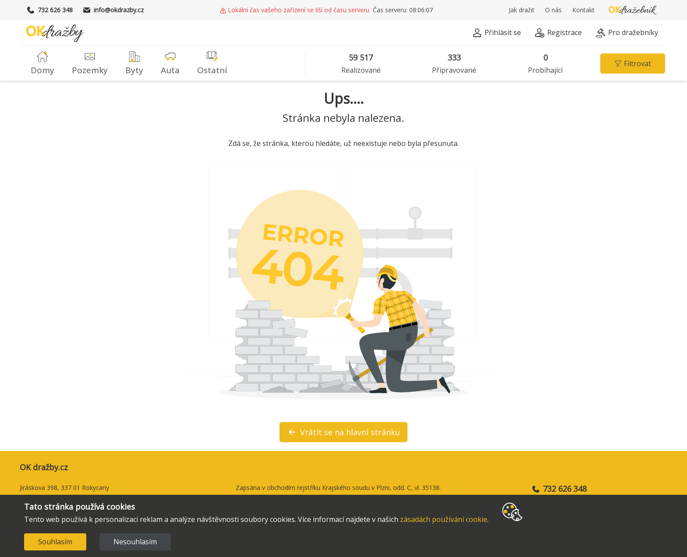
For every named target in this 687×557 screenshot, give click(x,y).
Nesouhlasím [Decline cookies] (135, 541)
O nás (553, 10)
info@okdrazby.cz (113, 10)
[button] (496, 34)
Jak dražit (521, 10)
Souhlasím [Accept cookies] (55, 541)
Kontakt (583, 10)
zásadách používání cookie (443, 519)
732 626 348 (50, 10)
